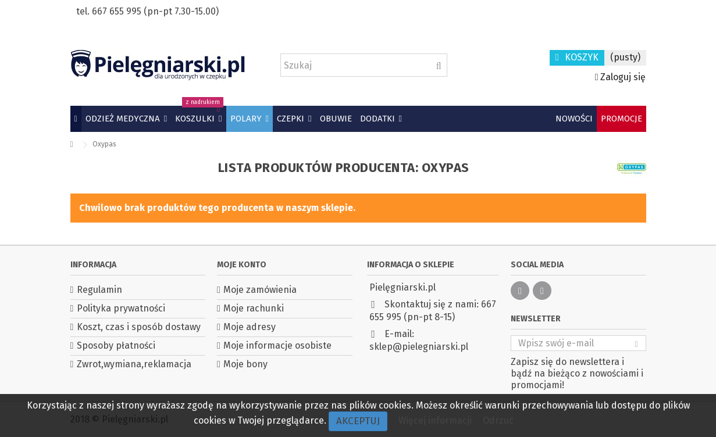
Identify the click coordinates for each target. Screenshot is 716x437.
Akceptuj (358, 421)
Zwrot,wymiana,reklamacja (134, 364)
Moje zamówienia (260, 289)
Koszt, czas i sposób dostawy (139, 326)
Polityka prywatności (121, 308)
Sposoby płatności (116, 345)
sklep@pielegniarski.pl (418, 346)
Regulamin (99, 289)
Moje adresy (249, 326)
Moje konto (241, 265)
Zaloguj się (620, 77)
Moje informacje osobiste (277, 345)
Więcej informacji (436, 420)
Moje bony (245, 364)
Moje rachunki (253, 308)
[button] (126, 119)
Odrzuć (498, 420)
